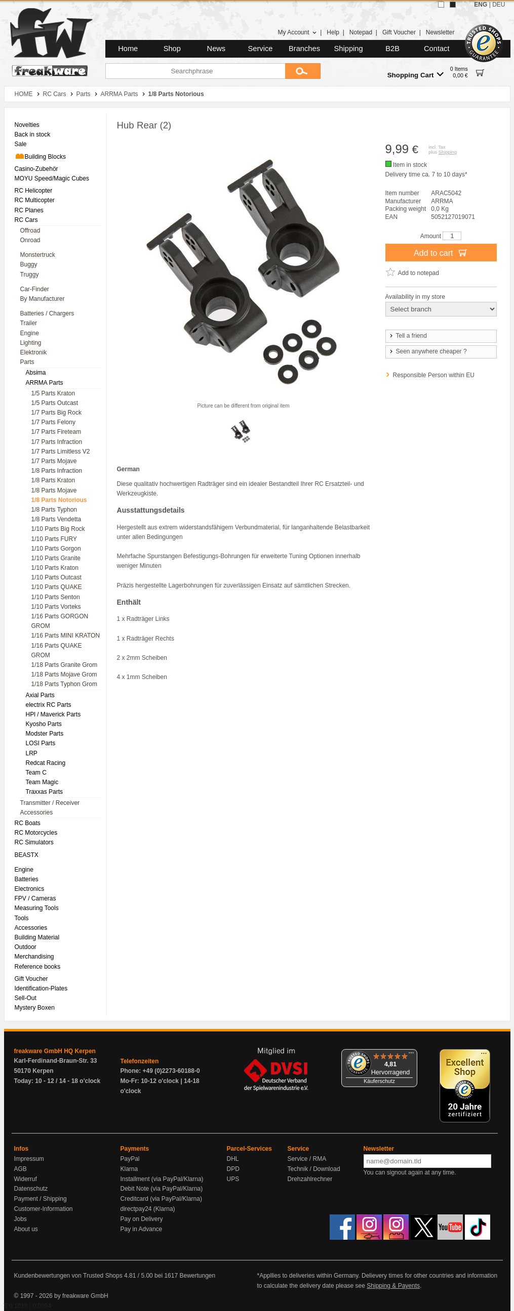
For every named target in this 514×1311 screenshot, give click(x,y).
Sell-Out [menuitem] (25, 998)
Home (128, 48)
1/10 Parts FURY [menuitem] (54, 539)
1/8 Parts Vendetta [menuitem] (56, 519)
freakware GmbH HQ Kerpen (55, 1051)
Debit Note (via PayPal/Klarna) (162, 1188)
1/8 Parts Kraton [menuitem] (53, 480)
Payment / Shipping (40, 1198)
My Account (297, 32)
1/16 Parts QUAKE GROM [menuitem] (56, 650)
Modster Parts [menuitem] (45, 733)
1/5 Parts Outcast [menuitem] (54, 402)
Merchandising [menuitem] (34, 956)
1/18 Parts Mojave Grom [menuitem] (64, 674)
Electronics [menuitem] (30, 888)
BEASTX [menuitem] (26, 854)
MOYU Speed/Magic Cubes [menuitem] (52, 178)
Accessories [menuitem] (36, 812)
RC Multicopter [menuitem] (35, 200)
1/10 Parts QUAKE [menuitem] (56, 587)
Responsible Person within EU (434, 375)
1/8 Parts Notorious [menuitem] (59, 500)
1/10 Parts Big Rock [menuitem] (58, 528)
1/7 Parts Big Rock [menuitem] (56, 412)
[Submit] (303, 71)
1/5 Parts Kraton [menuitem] (53, 393)
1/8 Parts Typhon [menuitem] (54, 509)
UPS (233, 1179)
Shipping (348, 48)
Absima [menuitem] (36, 372)
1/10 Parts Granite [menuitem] (56, 558)
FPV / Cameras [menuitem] (35, 898)
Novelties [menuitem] (27, 124)
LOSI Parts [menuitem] (41, 743)
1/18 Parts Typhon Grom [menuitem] (64, 684)
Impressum (29, 1158)
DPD (233, 1168)
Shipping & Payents (393, 1285)
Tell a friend (407, 335)
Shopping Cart (415, 74)
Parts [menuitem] (27, 362)
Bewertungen (197, 1275)
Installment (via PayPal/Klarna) (162, 1179)
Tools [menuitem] (22, 918)
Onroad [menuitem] (30, 240)
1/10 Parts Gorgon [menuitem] (56, 548)
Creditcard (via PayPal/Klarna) (161, 1198)
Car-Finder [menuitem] (34, 289)
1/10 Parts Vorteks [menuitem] (56, 606)
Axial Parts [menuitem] (40, 695)
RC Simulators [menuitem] (34, 842)
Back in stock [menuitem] (33, 134)
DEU (498, 4)
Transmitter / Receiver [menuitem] (50, 802)
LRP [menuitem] (31, 753)
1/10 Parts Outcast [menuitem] (56, 577)
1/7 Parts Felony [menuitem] (53, 422)
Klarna (129, 1168)
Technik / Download (314, 1168)
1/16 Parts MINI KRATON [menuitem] (65, 635)
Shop (172, 48)
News (216, 48)
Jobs (20, 1219)
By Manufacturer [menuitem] (42, 298)
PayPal (130, 1158)
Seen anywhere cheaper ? (427, 351)
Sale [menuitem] (21, 144)
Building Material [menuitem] (37, 937)
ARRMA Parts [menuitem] (44, 382)
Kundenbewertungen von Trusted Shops (68, 1275)
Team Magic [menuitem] (42, 782)
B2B (392, 48)
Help (333, 32)
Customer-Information (43, 1208)
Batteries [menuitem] (26, 879)
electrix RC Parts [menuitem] (48, 704)
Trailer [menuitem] (28, 323)
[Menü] (411, 1055)
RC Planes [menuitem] (29, 210)
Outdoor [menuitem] (25, 947)
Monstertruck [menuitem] (37, 254)
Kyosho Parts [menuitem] (44, 724)
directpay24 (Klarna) (148, 1208)
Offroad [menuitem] (30, 230)
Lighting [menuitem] (31, 342)
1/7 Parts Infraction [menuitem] (57, 441)
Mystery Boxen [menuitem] (35, 1007)
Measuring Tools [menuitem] (37, 908)
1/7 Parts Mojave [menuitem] (54, 461)
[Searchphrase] (195, 71)
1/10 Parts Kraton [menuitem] (54, 567)
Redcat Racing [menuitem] (46, 762)
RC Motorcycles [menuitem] (36, 832)
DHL (233, 1158)
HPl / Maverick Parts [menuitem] (53, 714)
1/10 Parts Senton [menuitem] (55, 597)
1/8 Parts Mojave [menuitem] (54, 490)
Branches (304, 48)
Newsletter (440, 32)
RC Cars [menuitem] (26, 219)
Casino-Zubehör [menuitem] (36, 168)
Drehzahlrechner (310, 1179)
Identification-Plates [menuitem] (41, 988)
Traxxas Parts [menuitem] (44, 791)
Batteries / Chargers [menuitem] (47, 313)
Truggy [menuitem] (29, 274)
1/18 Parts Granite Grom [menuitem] (64, 664)
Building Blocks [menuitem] (40, 156)
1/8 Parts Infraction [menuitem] (57, 470)
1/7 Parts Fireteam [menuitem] (56, 431)
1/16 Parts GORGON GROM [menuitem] (60, 621)
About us (26, 1229)
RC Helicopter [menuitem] (34, 190)
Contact (437, 48)
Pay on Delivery (142, 1219)
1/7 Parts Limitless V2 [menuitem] (60, 451)
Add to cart (441, 252)
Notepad (360, 32)
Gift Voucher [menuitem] (31, 978)
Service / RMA (307, 1158)
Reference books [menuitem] (38, 966)
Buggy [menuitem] (28, 264)
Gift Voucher (399, 32)
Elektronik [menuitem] (33, 352)
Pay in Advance (142, 1229)
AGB (20, 1168)
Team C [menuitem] (36, 772)
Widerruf (25, 1179)
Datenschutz (31, 1188)
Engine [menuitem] (29, 333)
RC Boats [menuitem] (28, 823)
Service (260, 48)
